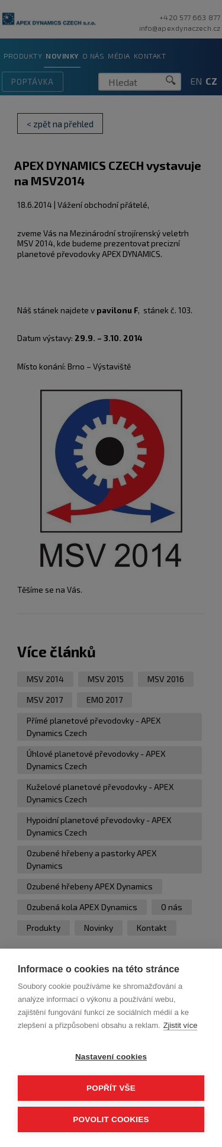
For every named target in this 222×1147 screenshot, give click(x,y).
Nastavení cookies (111, 1056)
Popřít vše (111, 1088)
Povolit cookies (111, 1119)
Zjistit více (180, 1025)
